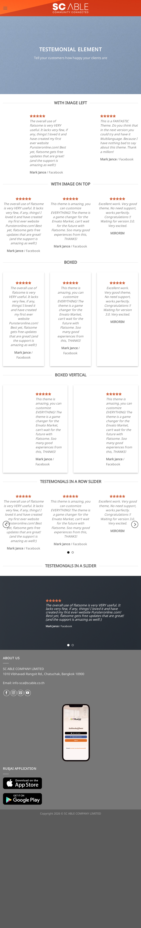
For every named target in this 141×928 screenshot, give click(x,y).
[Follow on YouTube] (27, 693)
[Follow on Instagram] (13, 693)
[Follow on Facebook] (6, 693)
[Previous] (6, 524)
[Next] (134, 524)
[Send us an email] (20, 693)
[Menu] (5, 8)
